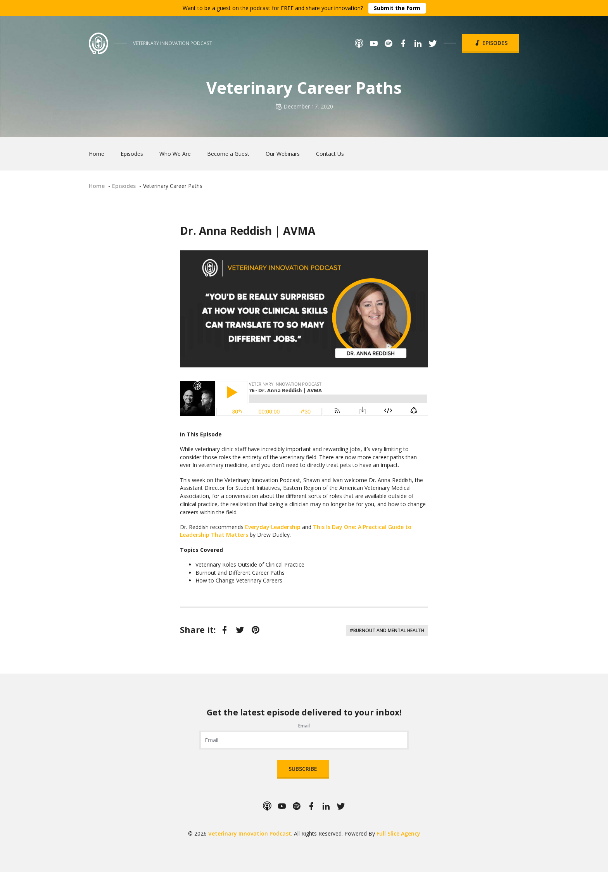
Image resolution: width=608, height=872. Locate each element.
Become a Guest (228, 153)
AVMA (299, 230)
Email (304, 725)
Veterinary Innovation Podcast (249, 833)
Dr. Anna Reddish (226, 230)
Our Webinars (283, 153)
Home (96, 153)
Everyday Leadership (273, 527)
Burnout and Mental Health (388, 630)
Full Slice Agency (398, 833)
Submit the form (397, 8)
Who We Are (175, 153)
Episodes (491, 43)
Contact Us (330, 153)
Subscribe (302, 768)
